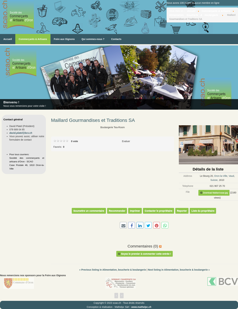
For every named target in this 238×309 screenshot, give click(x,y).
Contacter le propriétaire (158, 210)
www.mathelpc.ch (141, 307)
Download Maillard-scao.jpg (214, 193)
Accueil (7, 39)
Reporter (182, 210)
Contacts (116, 39)
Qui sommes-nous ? (92, 39)
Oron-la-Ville (220, 176)
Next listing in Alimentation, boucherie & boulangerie (179, 269)
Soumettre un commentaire (88, 210)
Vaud (231, 176)
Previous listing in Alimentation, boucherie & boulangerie (113, 269)
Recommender (117, 210)
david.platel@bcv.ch (20, 133)
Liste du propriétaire (202, 210)
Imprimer (135, 210)
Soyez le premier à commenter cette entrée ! (144, 253)
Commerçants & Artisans (33, 39)
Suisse (214, 180)
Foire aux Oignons (64, 39)
